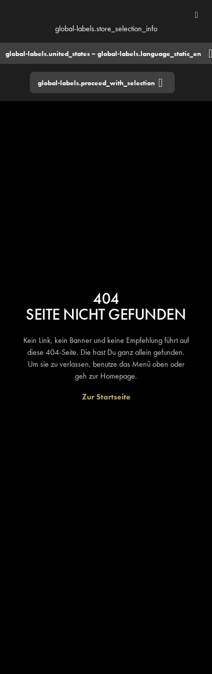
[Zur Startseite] (106, 396)
